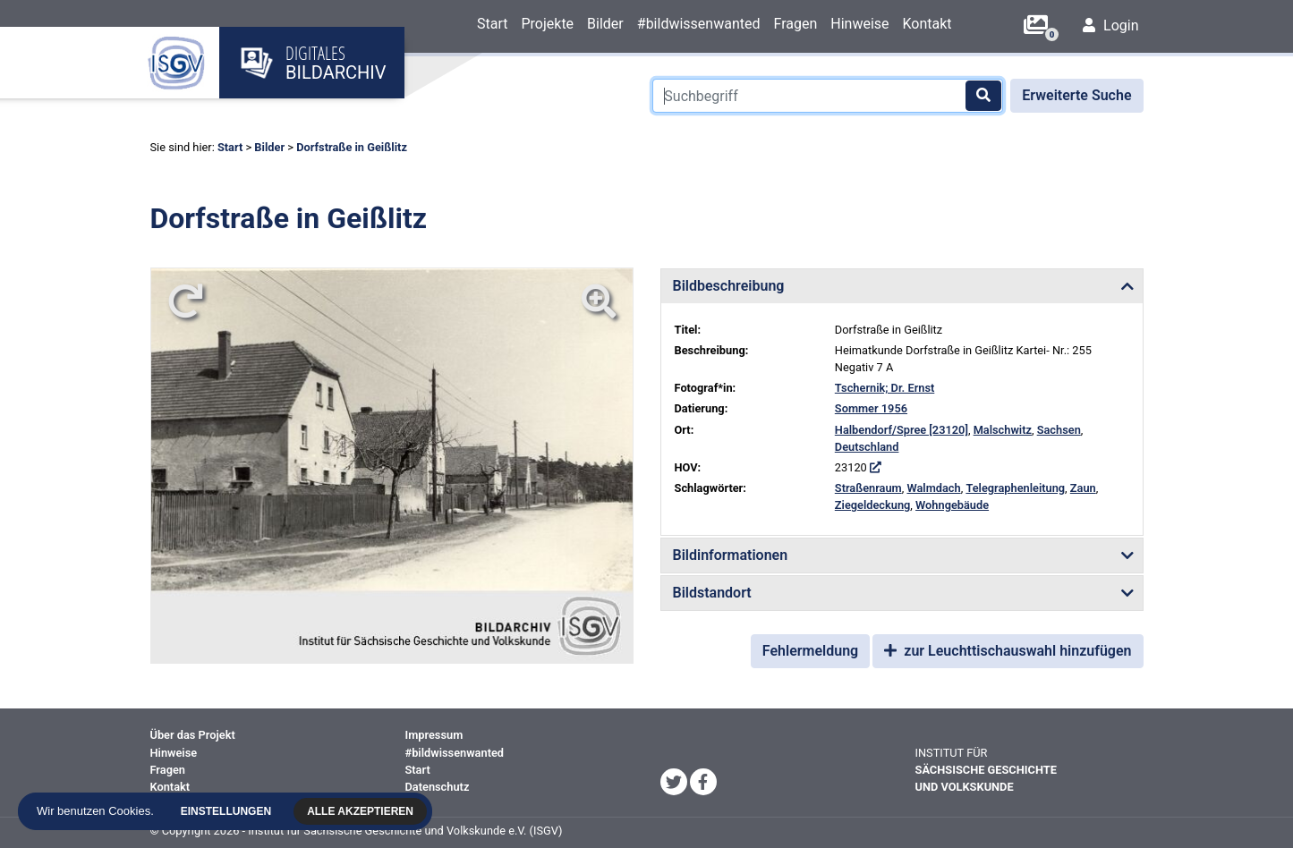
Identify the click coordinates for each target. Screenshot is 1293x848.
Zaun (1083, 488)
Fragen (795, 23)
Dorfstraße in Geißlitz (351, 147)
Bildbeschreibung (729, 285)
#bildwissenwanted (699, 23)
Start (492, 23)
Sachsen (1059, 430)
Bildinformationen (730, 555)
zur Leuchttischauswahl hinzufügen (1007, 650)
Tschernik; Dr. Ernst (884, 387)
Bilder (605, 23)
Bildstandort (712, 592)
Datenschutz (437, 786)
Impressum (434, 735)
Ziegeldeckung (873, 505)
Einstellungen (230, 811)
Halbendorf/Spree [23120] (901, 430)
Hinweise (859, 23)
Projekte (547, 23)
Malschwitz (1003, 430)
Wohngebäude (952, 505)
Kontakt (927, 23)
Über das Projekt (192, 735)
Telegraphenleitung (1015, 488)
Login (1110, 25)
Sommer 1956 (871, 408)
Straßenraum (868, 488)
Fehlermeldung (810, 650)
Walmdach (933, 488)
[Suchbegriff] (827, 96)
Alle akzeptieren (364, 811)
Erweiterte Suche (1076, 95)
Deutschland (867, 447)
